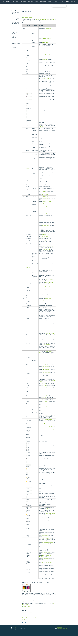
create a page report (45, 196)
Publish (27, 254)
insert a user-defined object (46, 415)
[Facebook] (22, 622)
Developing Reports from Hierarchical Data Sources (31, 617)
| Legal (44, 634)
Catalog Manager (48, 28)
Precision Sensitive (47, 344)
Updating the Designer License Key (16, 44)
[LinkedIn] (25, 622)
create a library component (46, 38)
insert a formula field (45, 366)
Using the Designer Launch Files (15, 37)
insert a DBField (44, 364)
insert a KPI (44, 399)
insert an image (44, 387)
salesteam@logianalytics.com (62, 628)
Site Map (51, 634)
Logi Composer (23, 1)
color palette (49, 115)
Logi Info (36, 1)
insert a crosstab (44, 395)
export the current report (46, 249)
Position (27, 168)
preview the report (45, 59)
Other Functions (25, 619)
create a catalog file (45, 234)
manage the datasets (45, 535)
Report (48, 19)
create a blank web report (46, 35)
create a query (44, 40)
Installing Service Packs (16, 29)
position (43, 485)
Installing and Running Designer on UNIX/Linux (16, 27)
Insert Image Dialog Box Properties (28, 614)
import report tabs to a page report (48, 246)
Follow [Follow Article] (24, 14)
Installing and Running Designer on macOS (16, 23)
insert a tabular (44, 401)
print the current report (46, 57)
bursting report (41, 549)
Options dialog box (48, 279)
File (38, 19)
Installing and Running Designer (16, 13)
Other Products (43, 1)
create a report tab (45, 32)
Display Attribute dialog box (49, 333)
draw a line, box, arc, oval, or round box (48, 423)
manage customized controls (47, 562)
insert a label (44, 383)
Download (28, 267)
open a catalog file (45, 236)
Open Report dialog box (50, 49)
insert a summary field (45, 369)
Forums (55, 1)
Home (37, 19)
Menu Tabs (14, 47)
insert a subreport (45, 406)
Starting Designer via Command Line (15, 40)
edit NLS (43, 191)
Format (45, 19)
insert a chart (44, 397)
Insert (43, 19)
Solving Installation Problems (15, 33)
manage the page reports (46, 552)
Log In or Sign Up (70, 1)
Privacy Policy (47, 634)
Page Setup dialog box (49, 54)
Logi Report (30, 1)
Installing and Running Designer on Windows (16, 19)
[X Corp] (24, 622)
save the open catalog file (46, 240)
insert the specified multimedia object (48, 429)
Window (52, 19)
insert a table (44, 393)
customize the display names (47, 538)
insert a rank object (45, 390)
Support (49, 1)
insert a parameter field (46, 372)
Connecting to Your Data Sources (44, 213)
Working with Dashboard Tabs (27, 612)
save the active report (45, 225)
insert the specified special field (47, 419)
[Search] (59, 6)
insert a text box (44, 385)
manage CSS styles (45, 194)
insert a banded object (45, 403)
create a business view (45, 42)
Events (62, 1)
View (40, 19)
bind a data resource (45, 558)
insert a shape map (45, 409)
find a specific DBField (45, 78)
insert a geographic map (46, 412)
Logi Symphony (15, 1)
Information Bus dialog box (49, 282)
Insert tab (41, 126)
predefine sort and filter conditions (48, 542)
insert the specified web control (47, 426)
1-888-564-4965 (59, 627)
